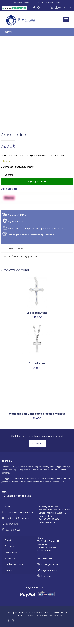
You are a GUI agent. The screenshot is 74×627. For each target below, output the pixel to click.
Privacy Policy (55, 615)
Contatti (8, 540)
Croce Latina (37, 363)
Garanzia (9, 570)
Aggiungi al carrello (37, 181)
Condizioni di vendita (15, 564)
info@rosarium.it (47, 522)
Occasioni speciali (13, 552)
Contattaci (37, 443)
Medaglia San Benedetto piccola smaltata (37, 413)
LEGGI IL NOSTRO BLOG (19, 496)
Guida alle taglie (9, 188)
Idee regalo (10, 558)
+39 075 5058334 (22, 2)
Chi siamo (9, 546)
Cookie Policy (41, 615)
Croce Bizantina (37, 312)
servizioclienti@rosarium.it (49, 2)
